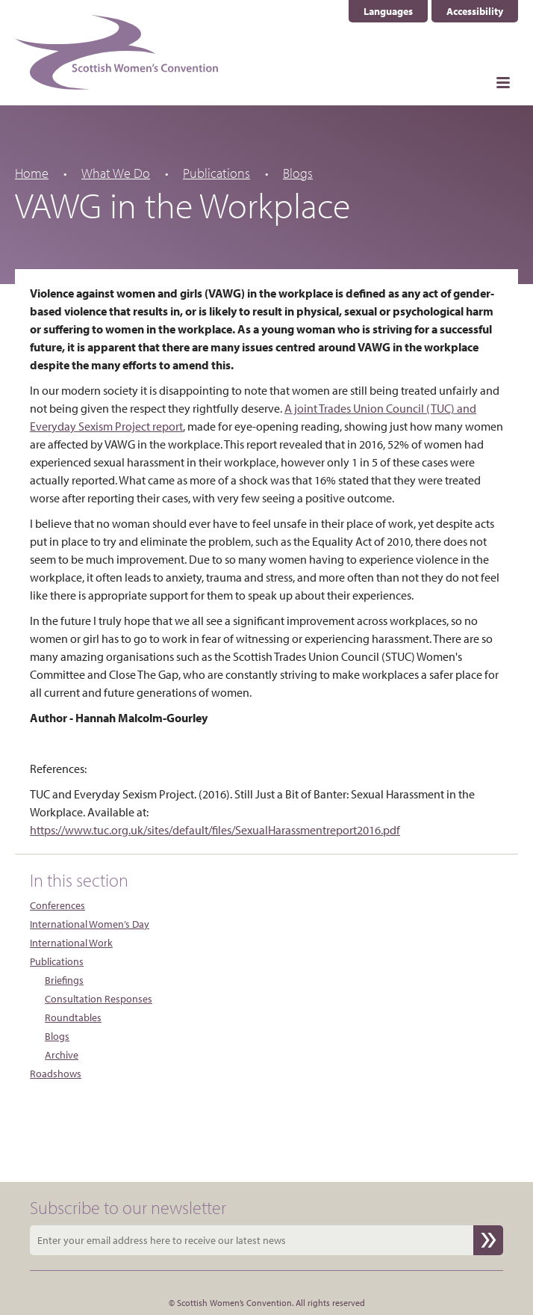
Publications (216, 173)
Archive (61, 1055)
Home (32, 173)
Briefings (64, 980)
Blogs (298, 173)
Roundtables (73, 1017)
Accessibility (474, 11)
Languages (388, 11)
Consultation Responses (98, 999)
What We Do (115, 173)
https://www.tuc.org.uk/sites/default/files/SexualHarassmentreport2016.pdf (215, 829)
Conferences (57, 905)
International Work (71, 942)
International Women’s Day (89, 924)
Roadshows (55, 1073)
